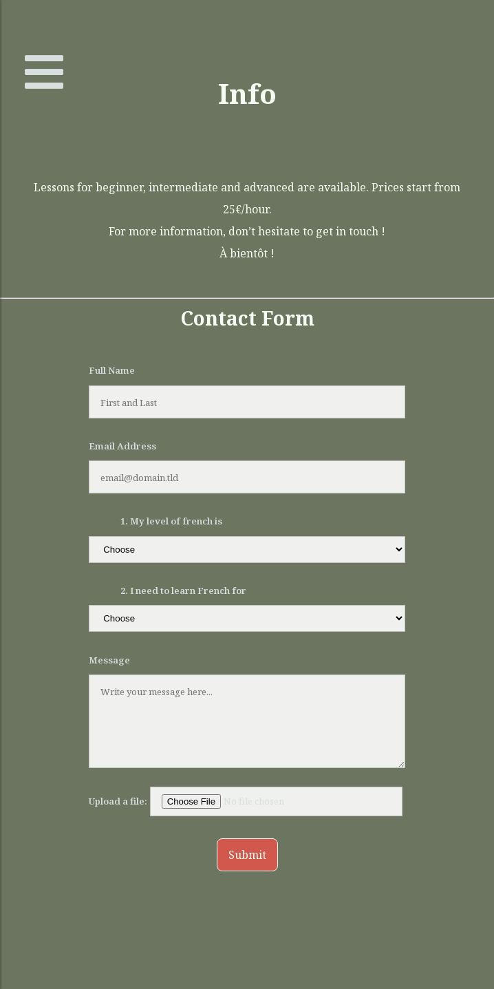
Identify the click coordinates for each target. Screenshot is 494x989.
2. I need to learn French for (183, 590)
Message (109, 660)
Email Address (122, 446)
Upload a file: (245, 801)
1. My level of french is (171, 521)
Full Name (112, 370)
